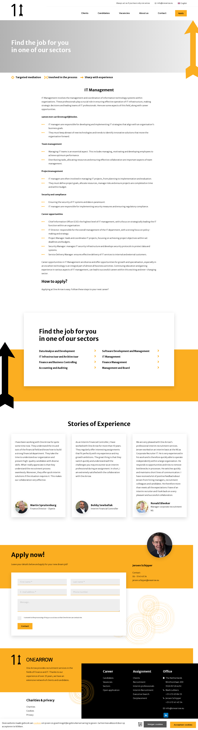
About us (142, 13)
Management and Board (117, 367)
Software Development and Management (128, 351)
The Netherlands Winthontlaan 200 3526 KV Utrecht (174, 681)
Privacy (29, 714)
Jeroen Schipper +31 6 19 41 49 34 (174, 700)
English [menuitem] (184, 3)
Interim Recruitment (143, 690)
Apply (180, 13)
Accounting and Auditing (54, 367)
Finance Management (116, 362)
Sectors (106, 686)
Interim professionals (143, 686)
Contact (160, 13)
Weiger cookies (154, 724)
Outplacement (140, 698)
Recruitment (139, 681)
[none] (182, 3)
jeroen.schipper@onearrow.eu (147, 580)
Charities (30, 706)
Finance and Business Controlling (60, 362)
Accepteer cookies (182, 724)
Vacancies (122, 13)
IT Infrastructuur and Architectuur (60, 356)
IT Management (112, 356)
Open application (111, 690)
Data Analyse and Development (59, 351)
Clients (82, 13)
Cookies (30, 710)
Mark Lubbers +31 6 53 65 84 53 (174, 692)
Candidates (102, 13)
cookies (37, 723)
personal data (53, 617)
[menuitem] (182, 3)
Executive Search (141, 694)
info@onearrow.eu (165, 3)
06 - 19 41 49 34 (140, 576)
